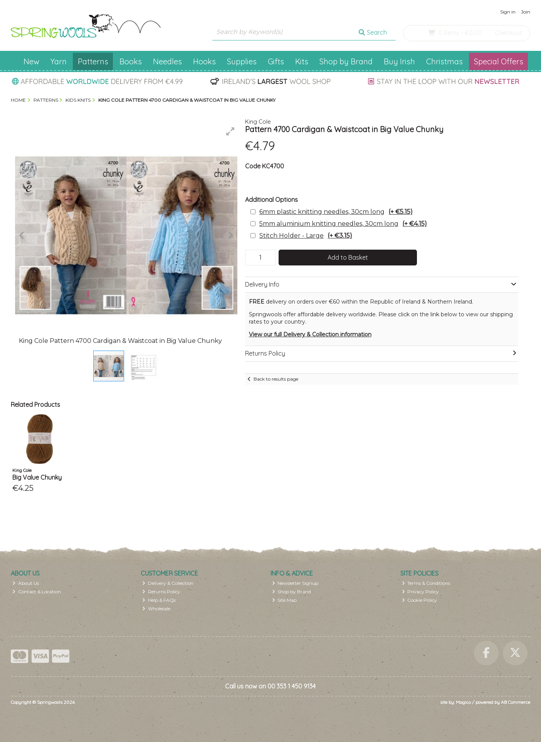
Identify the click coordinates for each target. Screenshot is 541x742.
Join (525, 12)
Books (130, 61)
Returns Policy (161, 591)
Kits (301, 61)
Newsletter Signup (295, 583)
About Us (25, 583)
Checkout (508, 33)
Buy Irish (399, 61)
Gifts (276, 61)
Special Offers (498, 61)
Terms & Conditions (426, 583)
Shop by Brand (346, 61)
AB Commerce (515, 702)
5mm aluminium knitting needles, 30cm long (343, 223)
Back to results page (276, 379)
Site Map (284, 600)
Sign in (508, 12)
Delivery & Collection (167, 583)
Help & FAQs (159, 600)
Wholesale (156, 608)
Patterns (93, 61)
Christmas (444, 61)
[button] (230, 131)
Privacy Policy (420, 591)
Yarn (58, 61)
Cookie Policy (419, 600)
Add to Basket (348, 257)
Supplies (242, 61)
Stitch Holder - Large (305, 235)
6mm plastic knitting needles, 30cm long (336, 211)
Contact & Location (36, 591)
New (31, 61)
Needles (167, 61)
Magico (463, 702)
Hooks (204, 61)
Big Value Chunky (37, 477)
